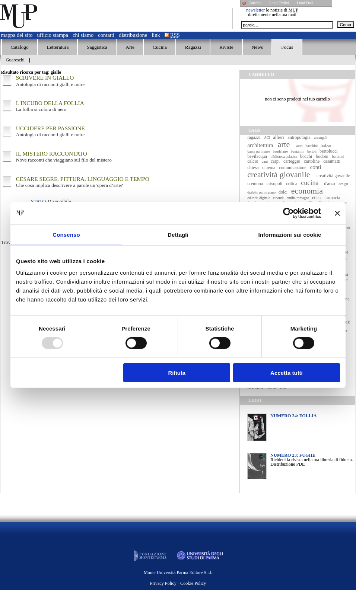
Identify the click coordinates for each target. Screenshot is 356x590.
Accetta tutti (286, 373)
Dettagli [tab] (178, 234)
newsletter (255, 10)
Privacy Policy (163, 583)
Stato (38, 201)
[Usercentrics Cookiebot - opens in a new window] (288, 213)
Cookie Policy (193, 583)
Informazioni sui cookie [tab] (289, 234)
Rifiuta (177, 373)
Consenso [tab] (66, 234)
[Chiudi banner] (337, 213)
